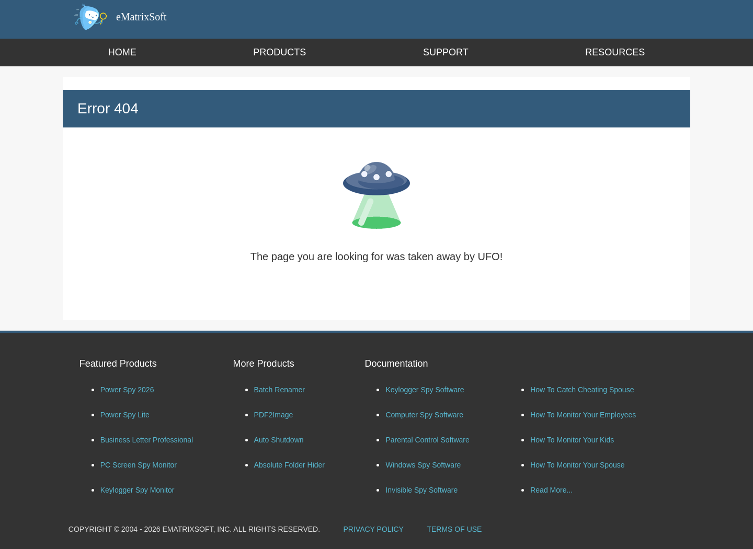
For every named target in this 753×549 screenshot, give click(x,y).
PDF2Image (273, 415)
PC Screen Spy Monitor (138, 465)
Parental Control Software (427, 440)
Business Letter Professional (146, 440)
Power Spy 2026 (127, 390)
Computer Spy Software (424, 415)
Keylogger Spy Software (424, 390)
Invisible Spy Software (421, 490)
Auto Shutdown (279, 440)
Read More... (551, 490)
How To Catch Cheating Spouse (582, 390)
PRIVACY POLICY (374, 529)
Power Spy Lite (125, 415)
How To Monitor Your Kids (572, 440)
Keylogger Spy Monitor (137, 490)
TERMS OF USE (454, 529)
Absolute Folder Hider (289, 465)
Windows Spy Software (423, 465)
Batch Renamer (279, 390)
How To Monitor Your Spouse (577, 465)
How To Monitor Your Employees (583, 415)
